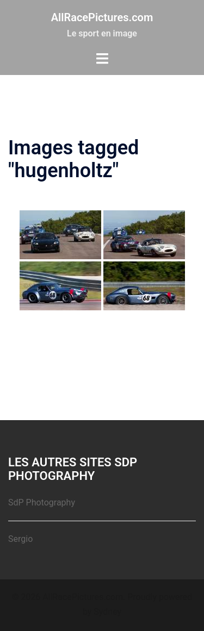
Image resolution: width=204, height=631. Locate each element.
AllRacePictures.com (102, 17)
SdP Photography (41, 502)
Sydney (107, 612)
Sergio (20, 539)
